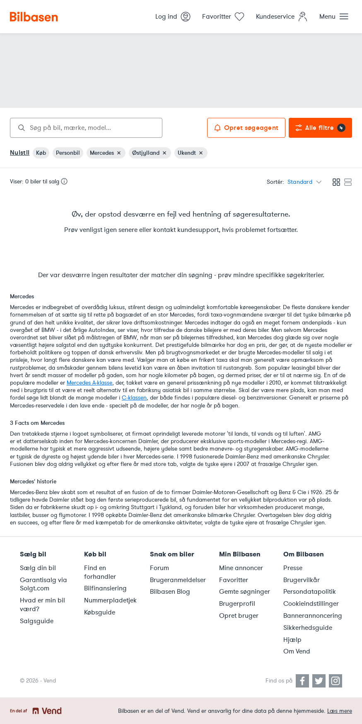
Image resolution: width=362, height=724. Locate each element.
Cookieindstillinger (311, 603)
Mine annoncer (241, 568)
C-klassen (134, 398)
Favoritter (233, 580)
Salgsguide (36, 621)
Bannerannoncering (312, 615)
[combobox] (86, 128)
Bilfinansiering (105, 588)
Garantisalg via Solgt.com (43, 584)
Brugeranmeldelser (178, 580)
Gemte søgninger (244, 591)
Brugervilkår (301, 580)
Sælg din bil (38, 568)
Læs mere (339, 711)
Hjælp (292, 639)
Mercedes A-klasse (89, 383)
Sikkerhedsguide (307, 627)
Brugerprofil (237, 603)
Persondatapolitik (309, 591)
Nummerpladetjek (110, 600)
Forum (159, 568)
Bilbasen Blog (170, 591)
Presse (292, 568)
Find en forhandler (100, 572)
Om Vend (296, 651)
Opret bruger (238, 615)
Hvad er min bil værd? (42, 605)
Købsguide (99, 612)
